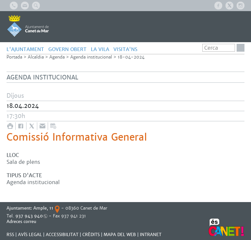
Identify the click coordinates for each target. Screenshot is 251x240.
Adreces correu (22, 221)
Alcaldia (36, 57)
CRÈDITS (91, 234)
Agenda (57, 57)
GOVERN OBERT (67, 49)
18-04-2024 (131, 57)
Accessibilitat (62, 234)
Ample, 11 (43, 208)
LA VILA (100, 49)
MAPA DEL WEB (120, 234)
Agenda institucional (91, 57)
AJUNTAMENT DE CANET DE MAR (28, 25)
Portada (14, 57)
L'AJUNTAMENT (25, 49)
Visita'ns (125, 49)
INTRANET (150, 234)
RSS (10, 234)
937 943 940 (29, 216)
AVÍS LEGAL (30, 234)
